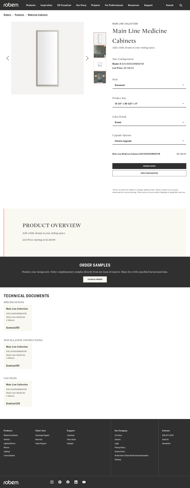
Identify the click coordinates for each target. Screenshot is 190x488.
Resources (133, 5)
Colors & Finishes (95, 279)
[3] (100, 64)
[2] (100, 51)
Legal (117, 443)
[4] (100, 77)
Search (169, 5)
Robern (7, 14)
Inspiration (46, 5)
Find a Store (71, 439)
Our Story (81, 5)
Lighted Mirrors (9, 443)
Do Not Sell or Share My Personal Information (131, 455)
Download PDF (13, 327)
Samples (70, 443)
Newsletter (166, 443)
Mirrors (6, 447)
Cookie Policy (120, 451)
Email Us (165, 439)
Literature (71, 435)
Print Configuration (149, 173)
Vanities (7, 439)
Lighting (7, 451)
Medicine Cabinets (38, 14)
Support (148, 5)
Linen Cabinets (9, 455)
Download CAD (13, 403)
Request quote (149, 166)
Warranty (38, 439)
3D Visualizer (64, 5)
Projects (95, 5)
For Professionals (114, 5)
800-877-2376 (168, 435)
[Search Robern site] (181, 5)
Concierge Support (42, 435)
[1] (100, 38)
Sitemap (118, 459)
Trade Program (40, 443)
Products (31, 5)
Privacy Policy (120, 447)
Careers (118, 439)
